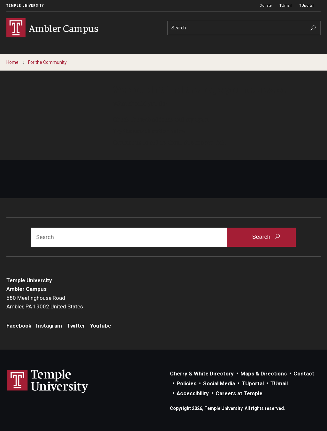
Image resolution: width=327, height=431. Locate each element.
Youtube (100, 325)
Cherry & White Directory (202, 373)
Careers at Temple (239, 393)
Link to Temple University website (47, 381)
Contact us (127, 142)
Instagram (49, 325)
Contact (303, 373)
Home (12, 62)
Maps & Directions (263, 373)
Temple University (25, 6)
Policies (186, 383)
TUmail (285, 6)
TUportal (306, 6)
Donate (266, 6)
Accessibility (193, 393)
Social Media (219, 383)
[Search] (244, 28)
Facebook (18, 325)
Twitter (76, 325)
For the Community (47, 62)
